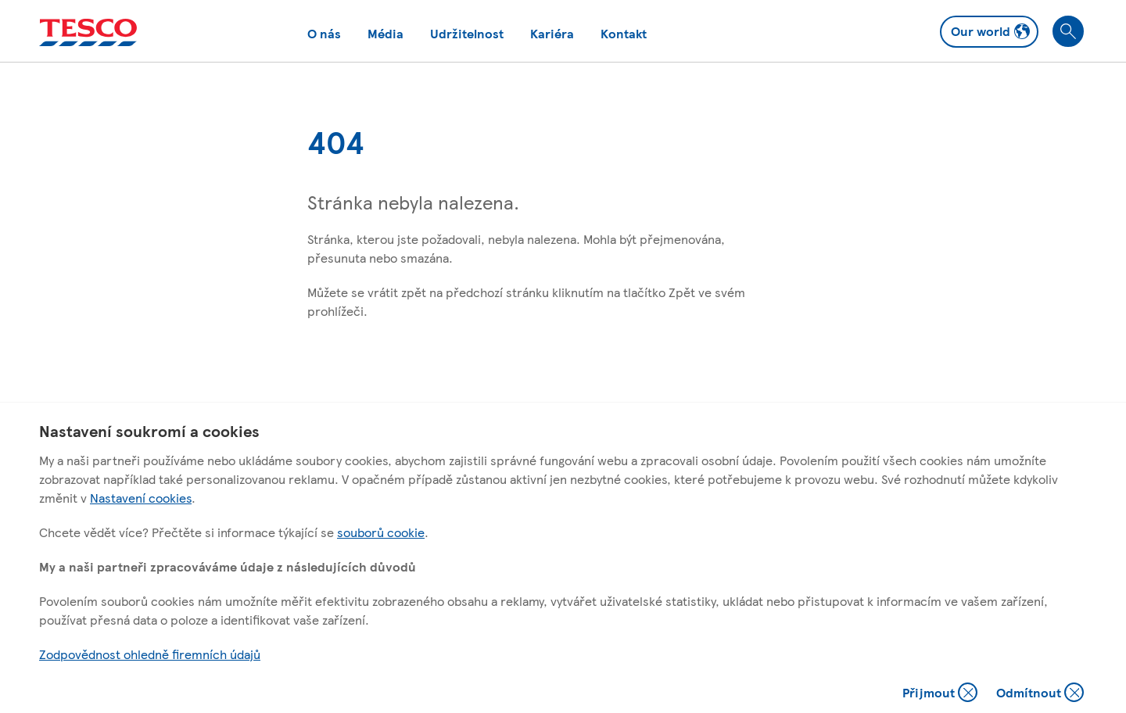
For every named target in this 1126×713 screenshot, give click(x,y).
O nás (324, 33)
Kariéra (552, 33)
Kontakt (624, 33)
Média (385, 33)
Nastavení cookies (141, 498)
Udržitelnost (467, 33)
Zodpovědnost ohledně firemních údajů (149, 654)
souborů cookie (381, 532)
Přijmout (939, 694)
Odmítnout (1040, 694)
